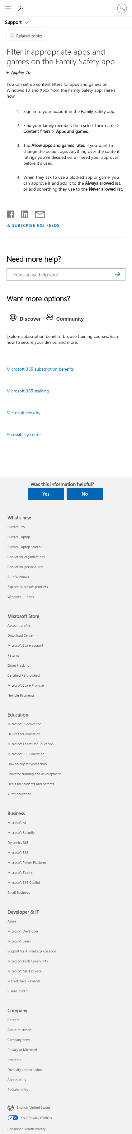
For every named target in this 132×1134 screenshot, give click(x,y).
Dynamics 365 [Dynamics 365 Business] (18, 842)
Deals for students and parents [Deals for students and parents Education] (30, 783)
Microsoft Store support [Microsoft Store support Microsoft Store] (25, 645)
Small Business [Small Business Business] (18, 892)
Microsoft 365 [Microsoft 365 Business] (17, 852)
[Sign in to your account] (122, 8)
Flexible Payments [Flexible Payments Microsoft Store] (21, 695)
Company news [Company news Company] (18, 1039)
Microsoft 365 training (28, 391)
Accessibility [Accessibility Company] (16, 1079)
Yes (45, 494)
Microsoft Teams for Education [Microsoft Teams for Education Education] (30, 744)
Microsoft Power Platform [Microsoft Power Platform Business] (26, 862)
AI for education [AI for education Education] (19, 793)
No (85, 494)
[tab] (27, 319)
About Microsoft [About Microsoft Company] (19, 1029)
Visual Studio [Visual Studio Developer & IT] (17, 991)
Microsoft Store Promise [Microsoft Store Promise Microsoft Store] (25, 685)
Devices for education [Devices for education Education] (23, 734)
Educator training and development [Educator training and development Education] (34, 773)
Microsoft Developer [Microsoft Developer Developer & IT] (22, 931)
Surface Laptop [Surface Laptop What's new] (18, 536)
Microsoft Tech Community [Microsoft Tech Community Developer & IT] (27, 961)
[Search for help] (21, 8)
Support (14, 22)
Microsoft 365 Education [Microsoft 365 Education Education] (25, 754)
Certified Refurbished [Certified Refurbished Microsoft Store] (23, 675)
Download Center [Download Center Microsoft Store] (20, 635)
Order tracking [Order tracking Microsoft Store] (18, 665)
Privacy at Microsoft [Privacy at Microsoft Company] (22, 1049)
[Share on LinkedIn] (22, 213)
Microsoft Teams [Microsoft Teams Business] (20, 872)
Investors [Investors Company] (14, 1059)
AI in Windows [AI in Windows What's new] (18, 576)
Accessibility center (24, 434)
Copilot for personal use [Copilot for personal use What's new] (25, 566)
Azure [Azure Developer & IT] (11, 921)
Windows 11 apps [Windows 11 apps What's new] (20, 596)
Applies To (20, 72)
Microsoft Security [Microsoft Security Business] (21, 832)
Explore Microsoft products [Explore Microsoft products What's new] (27, 586)
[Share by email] (37, 213)
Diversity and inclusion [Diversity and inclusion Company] (24, 1069)
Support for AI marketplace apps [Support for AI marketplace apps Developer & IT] (31, 951)
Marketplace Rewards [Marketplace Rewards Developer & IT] (23, 981)
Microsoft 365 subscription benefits (40, 369)
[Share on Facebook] (11, 213)
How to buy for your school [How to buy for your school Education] (27, 764)
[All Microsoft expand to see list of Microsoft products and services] (7, 8)
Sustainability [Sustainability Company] (17, 1089)
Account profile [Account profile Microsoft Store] (18, 625)
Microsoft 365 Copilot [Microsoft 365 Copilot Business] (23, 882)
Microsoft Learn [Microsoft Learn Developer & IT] (19, 941)
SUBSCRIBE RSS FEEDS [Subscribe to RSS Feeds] (35, 225)
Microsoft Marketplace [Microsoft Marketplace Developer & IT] (24, 971)
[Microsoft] (66, 4)
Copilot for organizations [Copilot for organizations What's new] (26, 556)
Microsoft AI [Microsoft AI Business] (16, 822)
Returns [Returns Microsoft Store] (13, 655)
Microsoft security (23, 413)
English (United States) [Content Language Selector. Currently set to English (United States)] (34, 1107)
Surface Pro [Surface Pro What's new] (16, 526)
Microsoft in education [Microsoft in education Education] (24, 724)
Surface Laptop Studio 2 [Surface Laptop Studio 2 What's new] (25, 546)
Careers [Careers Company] (13, 1019)
